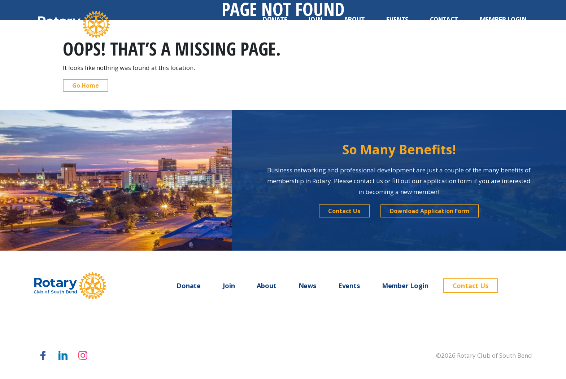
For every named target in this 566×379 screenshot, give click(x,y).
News (307, 285)
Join (315, 19)
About (354, 19)
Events (397, 19)
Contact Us (470, 285)
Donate (275, 19)
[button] (344, 210)
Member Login (503, 19)
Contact (444, 19)
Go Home (85, 85)
